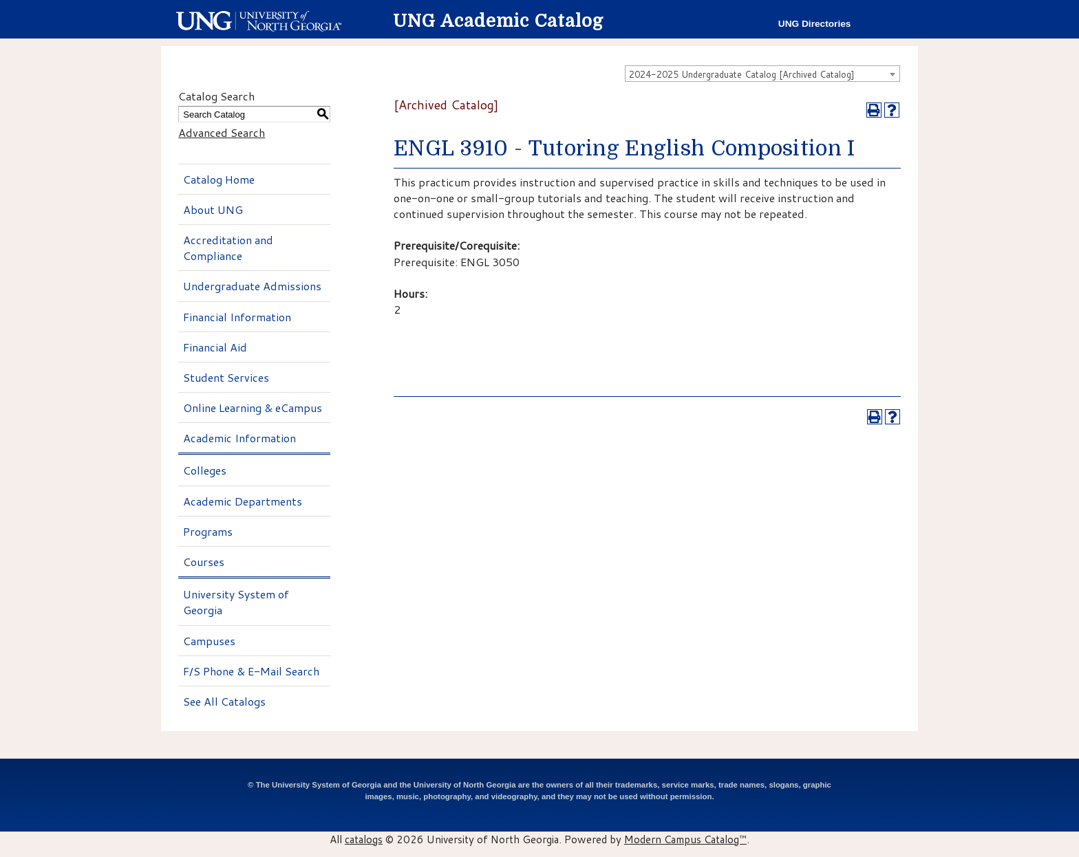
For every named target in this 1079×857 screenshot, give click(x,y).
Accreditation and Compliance (228, 247)
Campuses (209, 641)
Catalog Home (219, 179)
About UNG (213, 209)
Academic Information (239, 438)
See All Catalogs (224, 701)
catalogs (364, 839)
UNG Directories (814, 24)
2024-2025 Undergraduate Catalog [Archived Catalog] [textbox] (742, 74)
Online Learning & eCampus (252, 407)
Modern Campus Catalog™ (685, 839)
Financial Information (237, 317)
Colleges (204, 470)
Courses (203, 561)
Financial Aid (215, 347)
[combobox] (762, 73)
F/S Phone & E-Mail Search (251, 671)
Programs (208, 531)
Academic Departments (242, 501)
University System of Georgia (236, 602)
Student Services (226, 377)
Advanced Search (221, 132)
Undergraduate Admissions (252, 286)
